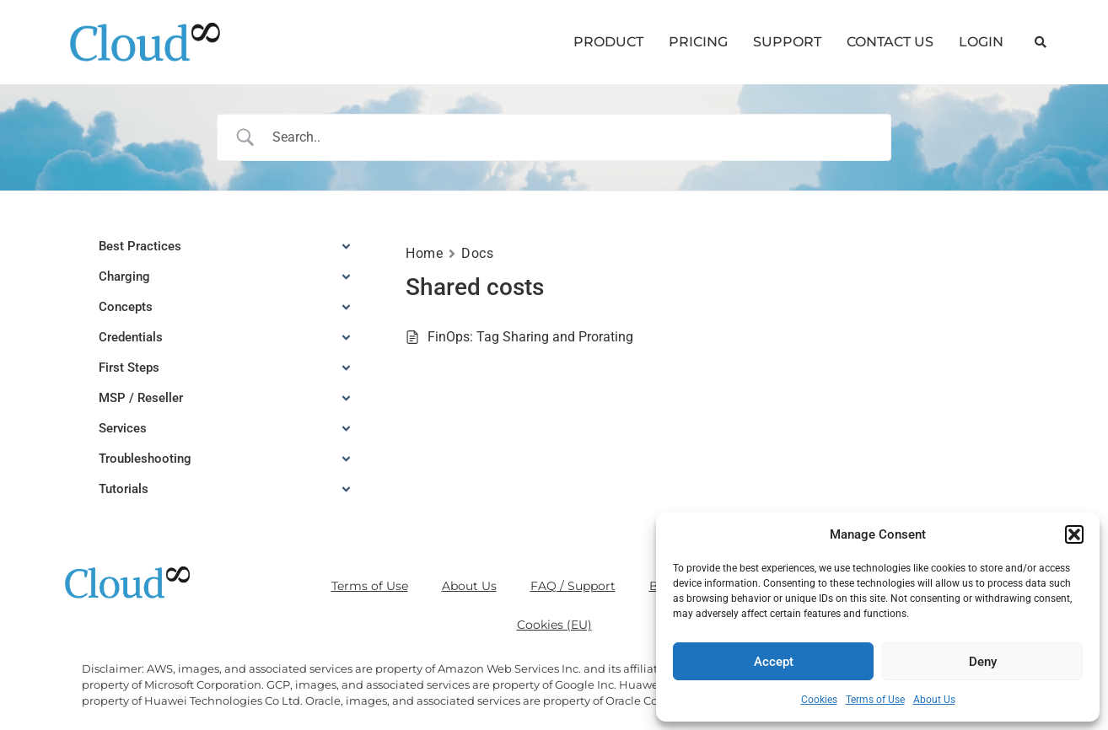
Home (424, 253)
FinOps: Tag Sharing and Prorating (530, 337)
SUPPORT (787, 42)
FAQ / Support (573, 585)
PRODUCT (608, 42)
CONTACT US (890, 42)
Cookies (819, 700)
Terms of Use (875, 700)
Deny (983, 661)
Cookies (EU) (554, 624)
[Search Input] (576, 137)
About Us (934, 700)
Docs (477, 253)
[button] (1074, 534)
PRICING (698, 42)
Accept (773, 661)
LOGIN (981, 42)
